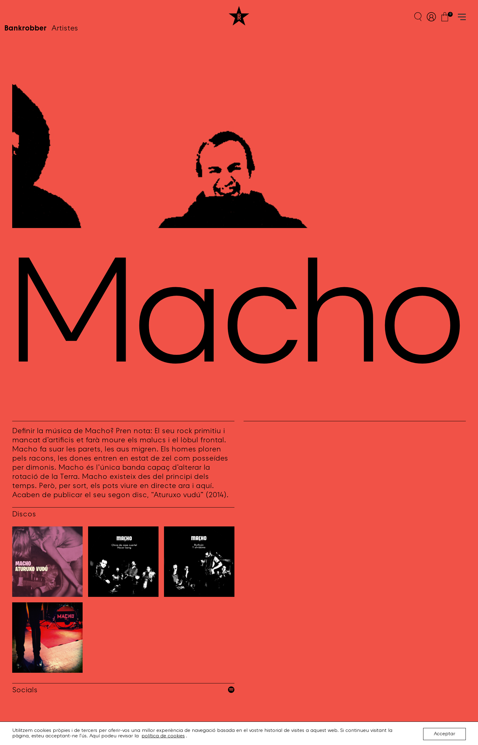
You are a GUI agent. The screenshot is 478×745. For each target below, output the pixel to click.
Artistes (72, 16)
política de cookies (163, 736)
